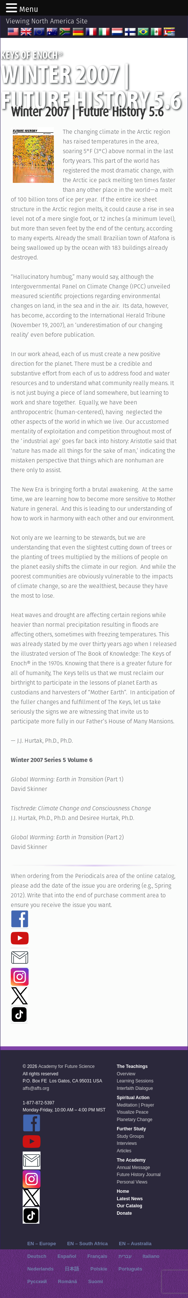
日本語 (72, 1269)
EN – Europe (41, 1243)
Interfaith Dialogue (135, 1088)
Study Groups (130, 1136)
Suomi (95, 1281)
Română (67, 1281)
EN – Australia (135, 1243)
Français (97, 1256)
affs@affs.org (36, 1088)
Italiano (151, 1256)
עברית (125, 1256)
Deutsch (36, 1256)
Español (67, 1256)
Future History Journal (139, 1174)
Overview (126, 1073)
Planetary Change (134, 1119)
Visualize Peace (132, 1112)
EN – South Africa (87, 1243)
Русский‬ (37, 1281)
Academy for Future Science (66, 1066)
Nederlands (40, 1269)
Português (130, 1269)
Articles (124, 1150)
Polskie (98, 1269)
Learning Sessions (135, 1081)
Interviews (127, 1143)
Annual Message (133, 1167)
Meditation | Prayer (135, 1105)
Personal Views (132, 1182)
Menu (28, 9)
